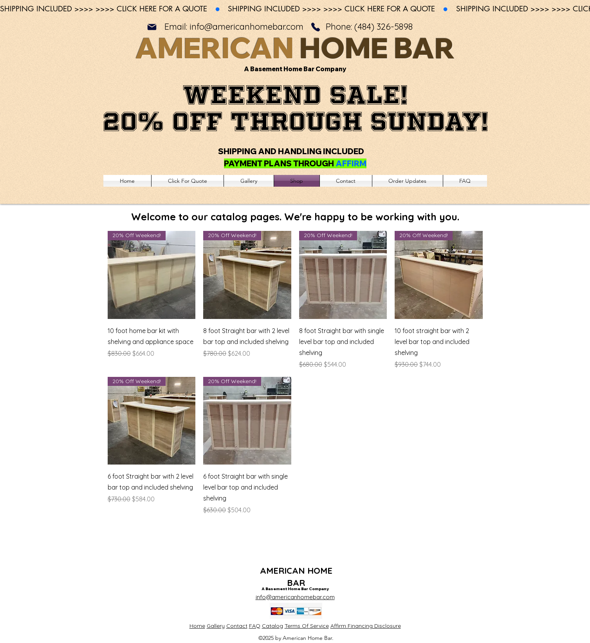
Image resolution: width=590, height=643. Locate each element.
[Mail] (152, 27)
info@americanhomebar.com (246, 26)
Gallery (216, 625)
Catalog (272, 625)
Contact (236, 625)
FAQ (254, 625)
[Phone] (315, 27)
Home (197, 625)
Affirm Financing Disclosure (365, 625)
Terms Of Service (307, 625)
